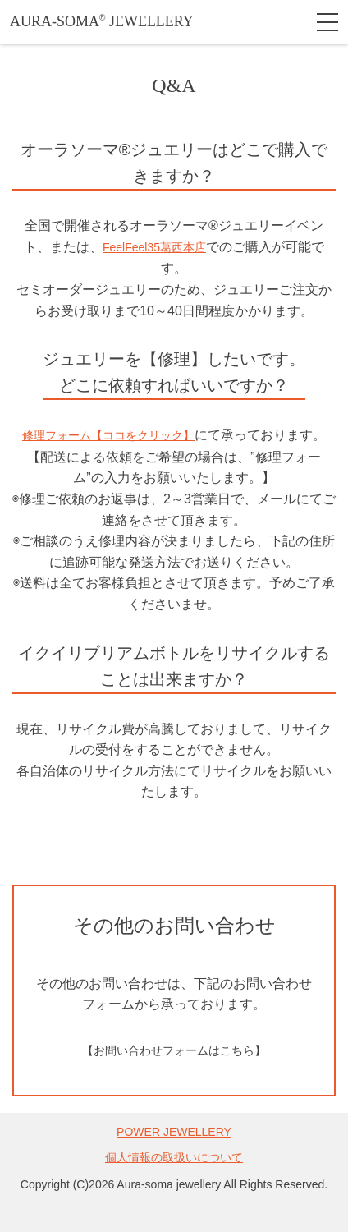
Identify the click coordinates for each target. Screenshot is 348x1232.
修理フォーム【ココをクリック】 (108, 435)
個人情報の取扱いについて (174, 1157)
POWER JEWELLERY (174, 1131)
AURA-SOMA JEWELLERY (102, 21)
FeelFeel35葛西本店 (154, 247)
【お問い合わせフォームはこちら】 (174, 1050)
